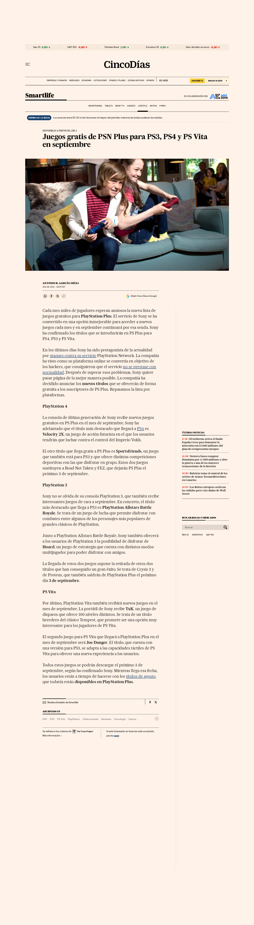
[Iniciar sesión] (218, 80)
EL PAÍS (162, 79)
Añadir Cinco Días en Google (144, 296)
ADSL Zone (218, 96)
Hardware (106, 719)
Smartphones (95, 106)
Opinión (150, 80)
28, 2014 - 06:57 (54, 287)
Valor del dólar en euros (197, 47)
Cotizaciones (100, 80)
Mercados (74, 80)
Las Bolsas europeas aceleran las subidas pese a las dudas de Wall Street (204, 490)
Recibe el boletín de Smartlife (62, 702)
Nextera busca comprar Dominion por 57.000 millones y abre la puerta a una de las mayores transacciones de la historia (205, 461)
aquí (116, 735)
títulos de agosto (140, 676)
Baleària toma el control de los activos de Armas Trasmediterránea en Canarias (205, 477)
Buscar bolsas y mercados (199, 517)
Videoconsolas (90, 719)
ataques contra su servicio (73, 355)
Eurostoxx (197, 535)
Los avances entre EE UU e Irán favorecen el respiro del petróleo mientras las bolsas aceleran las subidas (107, 117)
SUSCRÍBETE (197, 81)
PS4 (140, 428)
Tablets (109, 106)
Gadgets (131, 106)
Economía (86, 80)
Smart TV (119, 106)
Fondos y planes (117, 80)
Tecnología (120, 719)
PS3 (52, 719)
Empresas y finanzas (57, 80)
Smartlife (39, 95)
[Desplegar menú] (27, 64)
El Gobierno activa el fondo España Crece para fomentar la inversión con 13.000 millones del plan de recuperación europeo (202, 444)
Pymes (162, 106)
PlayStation (74, 719)
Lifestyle (142, 106)
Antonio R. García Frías (61, 283)
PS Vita (61, 719)
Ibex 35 (36, 47)
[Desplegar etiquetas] (156, 718)
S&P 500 (72, 47)
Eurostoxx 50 (152, 47)
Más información (52, 735)
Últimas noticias (136, 80)
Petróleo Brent (112, 47)
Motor (153, 106)
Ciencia (132, 719)
